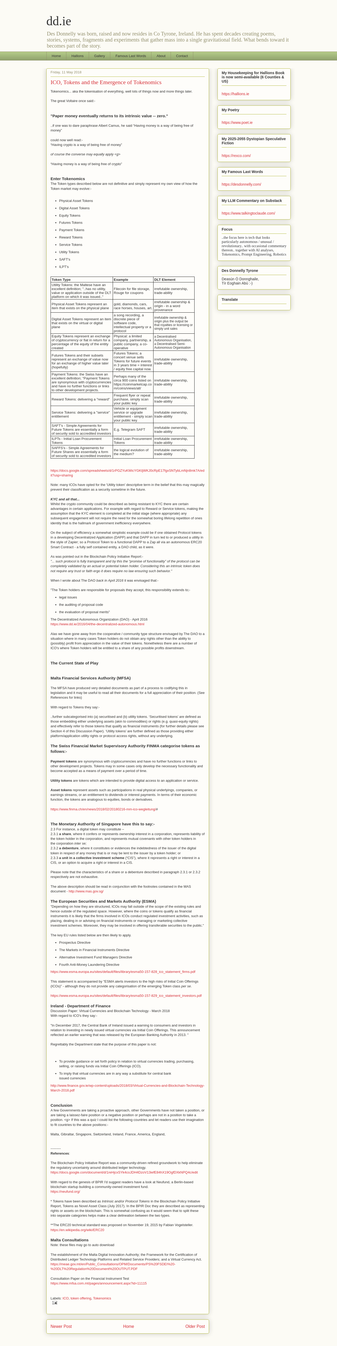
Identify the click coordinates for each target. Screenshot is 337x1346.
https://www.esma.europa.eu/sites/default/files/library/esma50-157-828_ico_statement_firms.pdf (123, 972)
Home (56, 56)
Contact (182, 56)
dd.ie (58, 21)
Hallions (77, 56)
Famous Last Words (131, 56)
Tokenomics (102, 1298)
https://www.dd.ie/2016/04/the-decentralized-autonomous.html (97, 624)
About (161, 56)
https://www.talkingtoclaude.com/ (248, 213)
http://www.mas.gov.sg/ (86, 891)
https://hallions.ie (235, 94)
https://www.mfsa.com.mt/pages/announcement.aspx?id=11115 (99, 1283)
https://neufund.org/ (65, 1191)
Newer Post (61, 1326)
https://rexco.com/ (236, 156)
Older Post (195, 1326)
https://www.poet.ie (237, 122)
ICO (66, 1298)
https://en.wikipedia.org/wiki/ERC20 (77, 1230)
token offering (81, 1298)
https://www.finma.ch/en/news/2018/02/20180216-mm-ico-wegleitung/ (103, 809)
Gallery (99, 56)
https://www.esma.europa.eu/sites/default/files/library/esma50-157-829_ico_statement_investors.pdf (126, 996)
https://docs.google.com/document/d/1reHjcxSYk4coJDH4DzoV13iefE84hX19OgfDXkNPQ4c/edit (124, 1172)
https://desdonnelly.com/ (241, 184)
